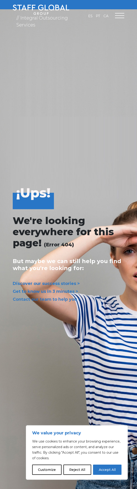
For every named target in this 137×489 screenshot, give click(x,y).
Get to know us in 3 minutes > (45, 291)
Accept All (107, 470)
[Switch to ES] (90, 16)
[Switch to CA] (106, 16)
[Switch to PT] (98, 16)
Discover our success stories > (46, 283)
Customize (47, 470)
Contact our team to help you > (47, 299)
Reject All (77, 470)
